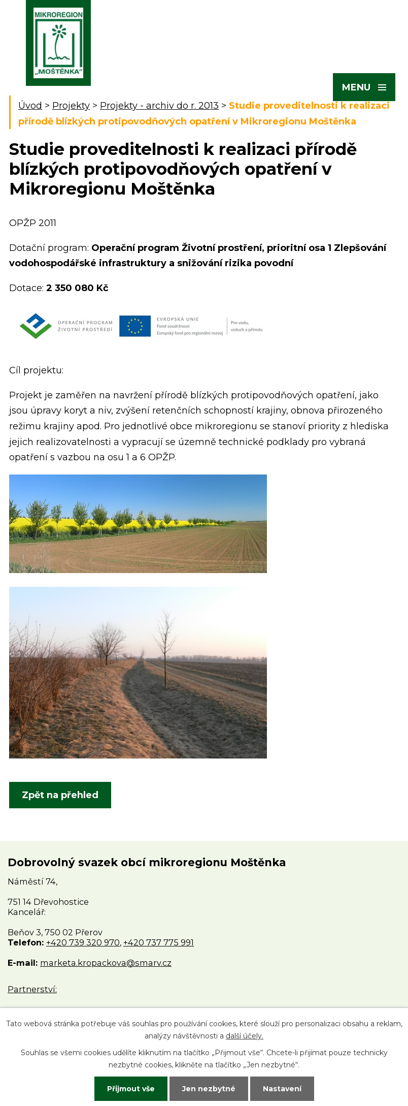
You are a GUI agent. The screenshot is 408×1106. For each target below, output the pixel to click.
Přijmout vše (131, 1088)
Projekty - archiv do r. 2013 (159, 105)
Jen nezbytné (208, 1088)
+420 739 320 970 (83, 942)
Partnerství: (32, 989)
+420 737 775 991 (158, 942)
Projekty (71, 105)
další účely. (244, 1035)
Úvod (30, 105)
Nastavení (282, 1088)
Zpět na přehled (60, 795)
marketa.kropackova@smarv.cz (106, 963)
